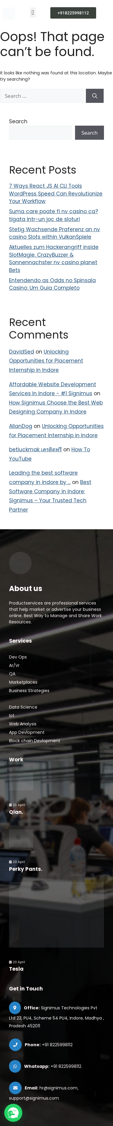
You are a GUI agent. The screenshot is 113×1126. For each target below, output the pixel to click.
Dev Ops (18, 657)
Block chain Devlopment (34, 741)
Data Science (23, 707)
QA (12, 674)
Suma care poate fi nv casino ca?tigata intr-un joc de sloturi (53, 215)
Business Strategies (29, 691)
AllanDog (20, 426)
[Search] (95, 96)
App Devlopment (27, 732)
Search (18, 121)
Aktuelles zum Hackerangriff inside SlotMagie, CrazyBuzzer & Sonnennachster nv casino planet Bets (54, 258)
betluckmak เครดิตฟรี (35, 449)
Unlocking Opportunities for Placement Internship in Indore (46, 361)
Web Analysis (22, 724)
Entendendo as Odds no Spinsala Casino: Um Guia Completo (52, 284)
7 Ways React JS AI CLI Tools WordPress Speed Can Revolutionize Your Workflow (55, 193)
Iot (11, 715)
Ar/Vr (14, 665)
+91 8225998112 (57, 1045)
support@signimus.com (34, 1098)
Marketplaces (23, 682)
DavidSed (21, 351)
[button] (33, 12)
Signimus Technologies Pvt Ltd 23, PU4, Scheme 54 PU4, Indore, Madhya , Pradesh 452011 (56, 1017)
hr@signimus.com (58, 1088)
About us (25, 588)
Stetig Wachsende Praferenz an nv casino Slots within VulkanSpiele (54, 233)
